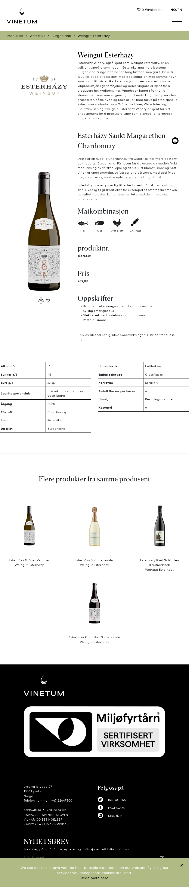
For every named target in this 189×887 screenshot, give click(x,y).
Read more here (94, 877)
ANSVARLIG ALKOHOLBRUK (45, 810)
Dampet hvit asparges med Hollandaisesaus (117, 306)
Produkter (15, 35)
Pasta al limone (95, 320)
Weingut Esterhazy (106, 55)
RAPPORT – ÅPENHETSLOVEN (46, 814)
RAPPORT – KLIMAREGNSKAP (46, 824)
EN (180, 9)
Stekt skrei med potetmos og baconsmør (114, 315)
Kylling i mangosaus (98, 310)
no (173, 9)
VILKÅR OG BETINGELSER (43, 819)
